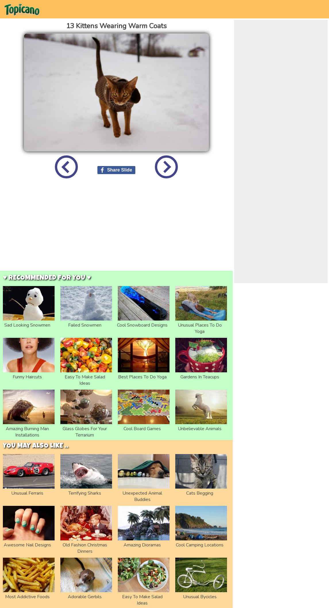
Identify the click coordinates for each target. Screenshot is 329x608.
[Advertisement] (116, 229)
